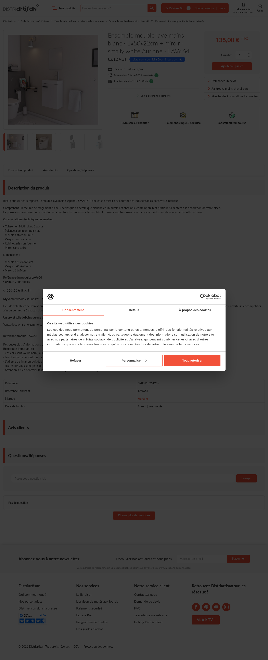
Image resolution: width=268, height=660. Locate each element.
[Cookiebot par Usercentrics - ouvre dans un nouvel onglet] (203, 297)
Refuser (75, 360)
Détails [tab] (134, 310)
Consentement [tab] (73, 310)
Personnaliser (134, 360)
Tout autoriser (192, 360)
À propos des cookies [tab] (195, 310)
